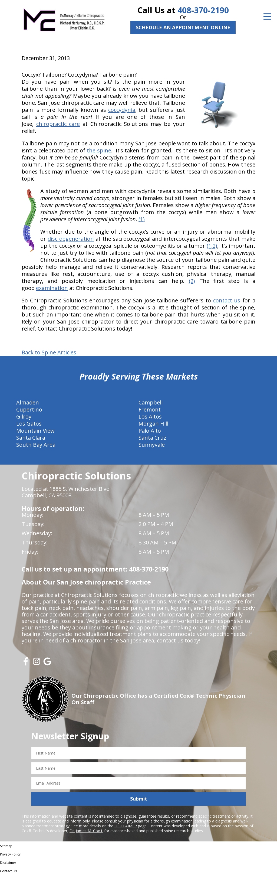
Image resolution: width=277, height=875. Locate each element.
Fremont (149, 409)
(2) (192, 281)
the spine (99, 150)
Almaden (27, 402)
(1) (141, 219)
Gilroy (23, 416)
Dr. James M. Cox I (86, 830)
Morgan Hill (153, 423)
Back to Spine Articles (49, 352)
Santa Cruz (152, 437)
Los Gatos (29, 423)
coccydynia (121, 109)
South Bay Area (35, 444)
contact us (226, 300)
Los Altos (150, 416)
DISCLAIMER (125, 825)
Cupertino (29, 409)
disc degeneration (71, 238)
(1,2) (212, 245)
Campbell (150, 402)
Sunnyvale (151, 444)
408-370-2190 (203, 10)
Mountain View (35, 430)
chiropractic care (58, 124)
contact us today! (178, 640)
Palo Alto (149, 430)
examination (52, 288)
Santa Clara (30, 437)
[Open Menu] (267, 16)
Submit (138, 798)
